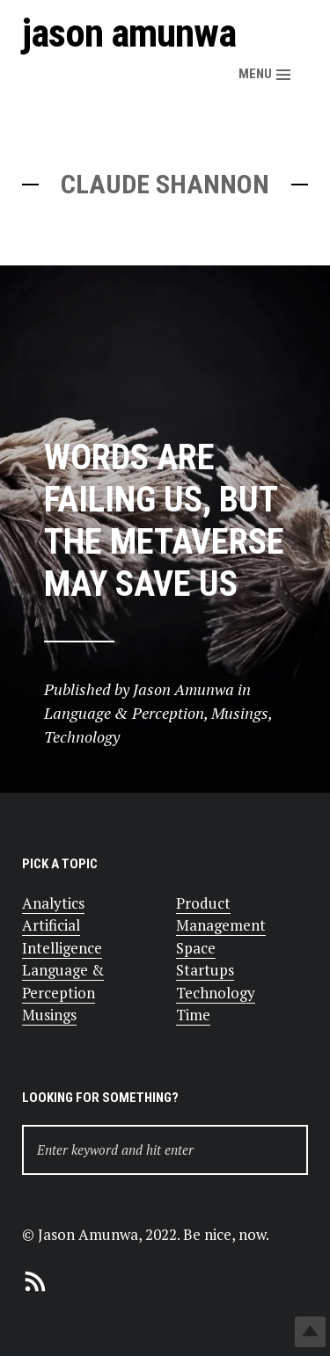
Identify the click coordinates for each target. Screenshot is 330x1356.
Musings (49, 1014)
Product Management (221, 914)
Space (196, 948)
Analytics (53, 903)
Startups (205, 970)
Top (310, 1331)
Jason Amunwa (129, 33)
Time (193, 1014)
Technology (215, 993)
